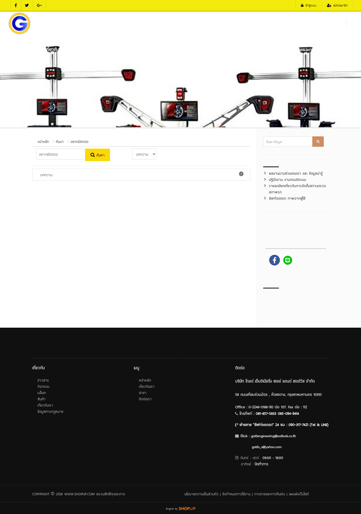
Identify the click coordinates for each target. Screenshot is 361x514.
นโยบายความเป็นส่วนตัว (201, 494)
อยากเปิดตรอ (79, 141)
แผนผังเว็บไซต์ (299, 494)
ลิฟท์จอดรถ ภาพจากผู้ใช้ (287, 198)
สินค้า (41, 399)
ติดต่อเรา (341, 49)
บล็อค (41, 392)
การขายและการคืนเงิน (269, 494)
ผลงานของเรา (251, 49)
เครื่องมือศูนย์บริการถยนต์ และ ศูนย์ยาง (168, 49)
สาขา (142, 392)
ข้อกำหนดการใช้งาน (236, 494)
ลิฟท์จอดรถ (220, 49)
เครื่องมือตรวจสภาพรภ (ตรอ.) (99, 49)
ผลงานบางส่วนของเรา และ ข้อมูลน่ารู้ (296, 173)
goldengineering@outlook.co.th (273, 436)
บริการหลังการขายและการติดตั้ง (298, 49)
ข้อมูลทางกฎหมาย (50, 411)
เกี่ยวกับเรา (54, 49)
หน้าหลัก (23, 49)
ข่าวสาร (43, 380)
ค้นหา (59, 141)
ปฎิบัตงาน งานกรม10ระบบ (287, 179)
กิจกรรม (43, 386)
